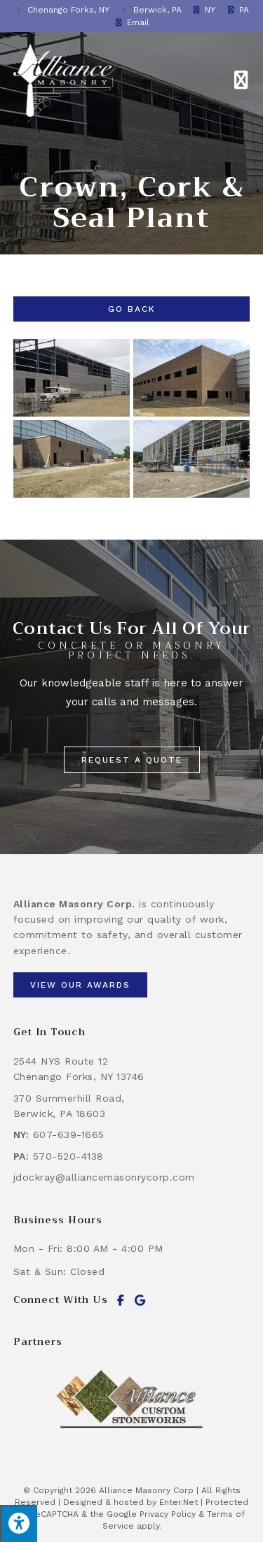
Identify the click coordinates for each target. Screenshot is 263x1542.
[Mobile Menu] (242, 80)
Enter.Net (178, 1502)
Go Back (132, 309)
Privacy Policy (168, 1514)
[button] (132, 760)
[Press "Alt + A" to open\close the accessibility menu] (18, 1523)
